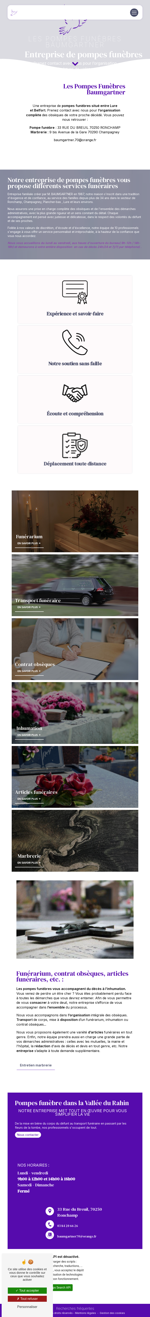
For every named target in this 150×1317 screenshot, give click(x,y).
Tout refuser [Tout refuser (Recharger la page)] (27, 1299)
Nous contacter (28, 1154)
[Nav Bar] (134, 12)
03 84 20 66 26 (67, 1245)
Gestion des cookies (112, 1313)
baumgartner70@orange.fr (76, 1217)
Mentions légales (85, 1313)
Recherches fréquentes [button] (75, 1308)
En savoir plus (29, 881)
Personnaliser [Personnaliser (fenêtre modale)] (27, 1307)
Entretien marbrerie (36, 1046)
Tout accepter (27, 1290)
